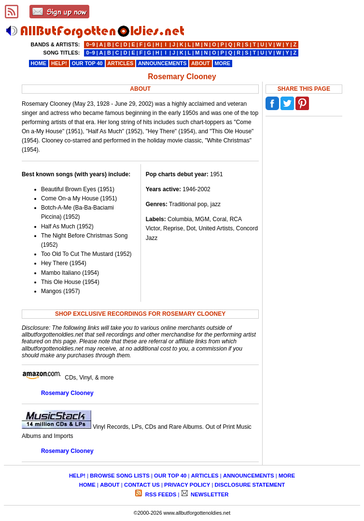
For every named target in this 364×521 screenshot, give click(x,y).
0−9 (90, 44)
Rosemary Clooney (67, 393)
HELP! (77, 476)
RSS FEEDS (160, 494)
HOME (87, 485)
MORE (287, 476)
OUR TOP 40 (170, 476)
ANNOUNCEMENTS (248, 476)
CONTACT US (142, 485)
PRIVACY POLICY (187, 485)
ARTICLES (205, 476)
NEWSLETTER (209, 494)
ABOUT (110, 485)
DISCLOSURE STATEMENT (250, 485)
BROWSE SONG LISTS (119, 476)
